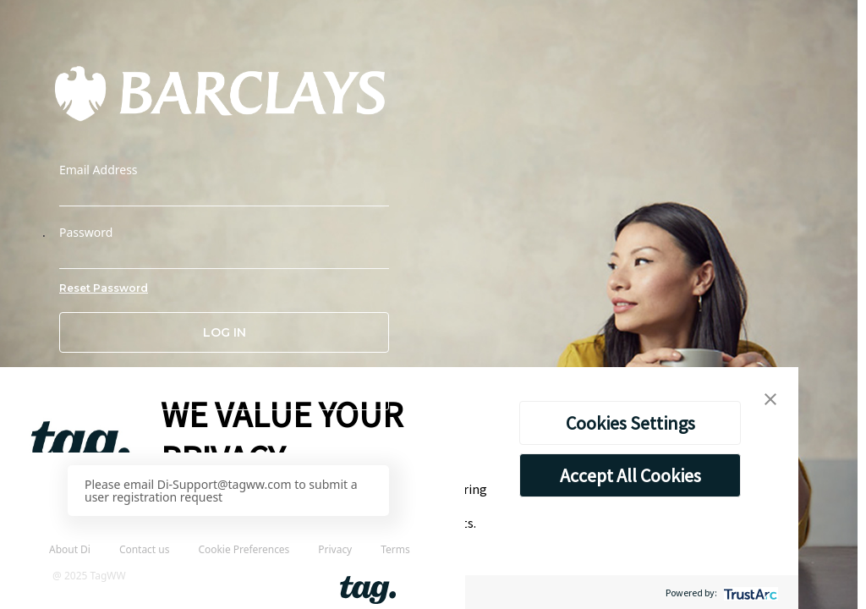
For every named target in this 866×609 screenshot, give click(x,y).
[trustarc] (749, 592)
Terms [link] (395, 549)
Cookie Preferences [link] (243, 549)
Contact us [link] (144, 549)
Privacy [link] (335, 549)
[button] (223, 390)
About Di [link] (69, 549)
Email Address (98, 170)
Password (85, 232)
